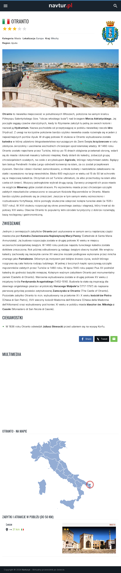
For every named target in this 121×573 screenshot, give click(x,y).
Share (86, 339)
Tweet (101, 339)
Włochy (55, 38)
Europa (40, 38)
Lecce (9, 524)
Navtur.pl (26, 569)
